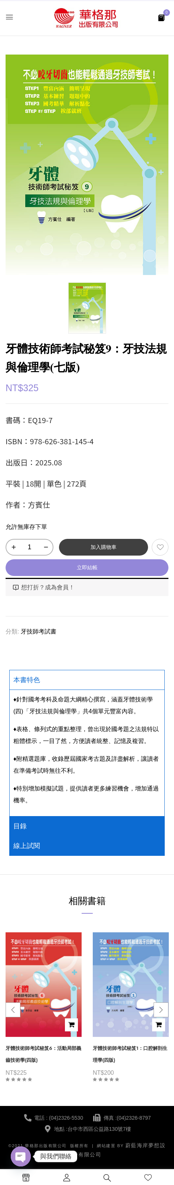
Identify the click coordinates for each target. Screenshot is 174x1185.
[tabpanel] (87, 753)
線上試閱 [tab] (26, 846)
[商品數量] (29, 547)
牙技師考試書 (38, 631)
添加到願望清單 (160, 547)
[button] (161, 17)
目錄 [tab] (20, 826)
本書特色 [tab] (26, 680)
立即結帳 (87, 567)
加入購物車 (103, 547)
